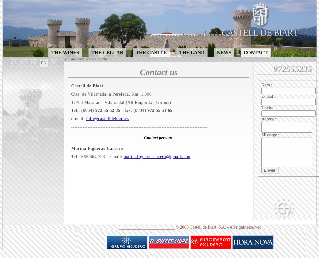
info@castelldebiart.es (107, 118)
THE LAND (192, 52)
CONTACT (256, 52)
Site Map (126, 234)
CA (14, 63)
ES (24, 63)
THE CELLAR (107, 52)
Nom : (266, 85)
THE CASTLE (151, 52)
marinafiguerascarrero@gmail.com (157, 156)
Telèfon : (269, 107)
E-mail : (268, 96)
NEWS (224, 52)
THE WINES (65, 52)
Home (90, 59)
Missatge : (270, 137)
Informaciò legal (154, 234)
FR (34, 63)
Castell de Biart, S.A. (208, 234)
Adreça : (268, 119)
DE (54, 63)
